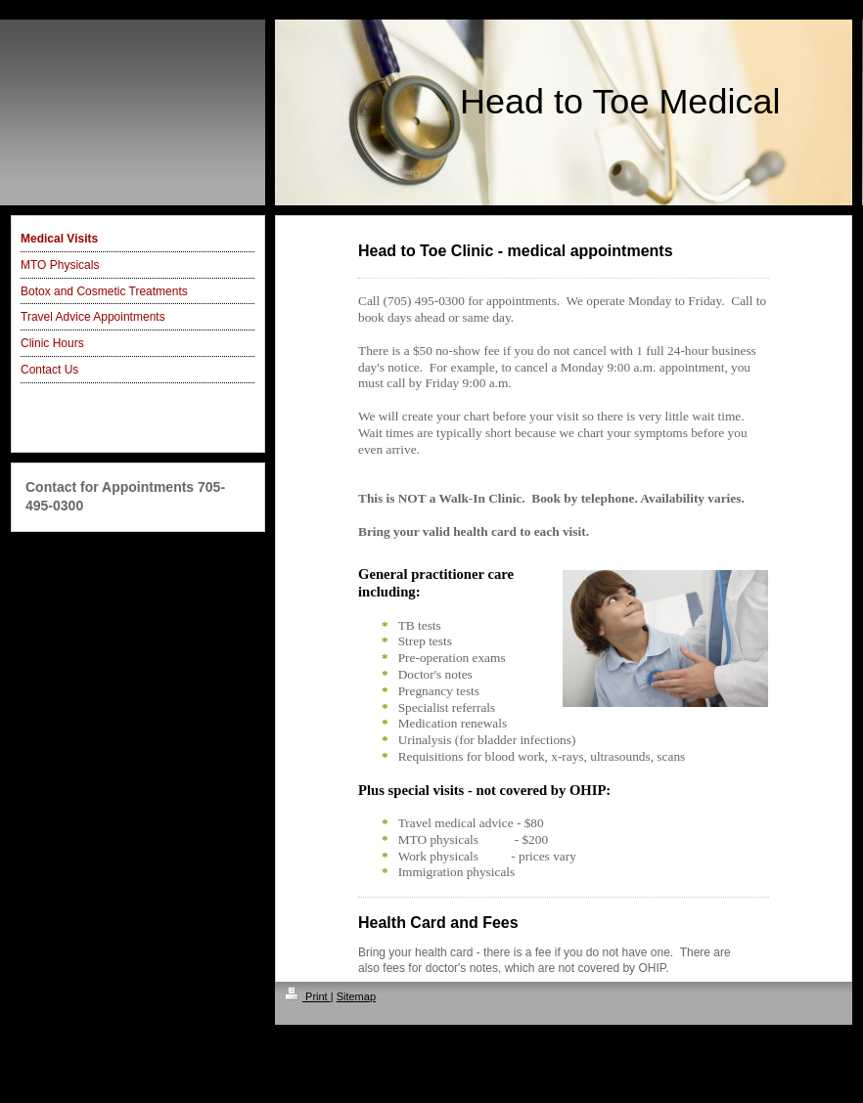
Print (308, 996)
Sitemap (356, 996)
